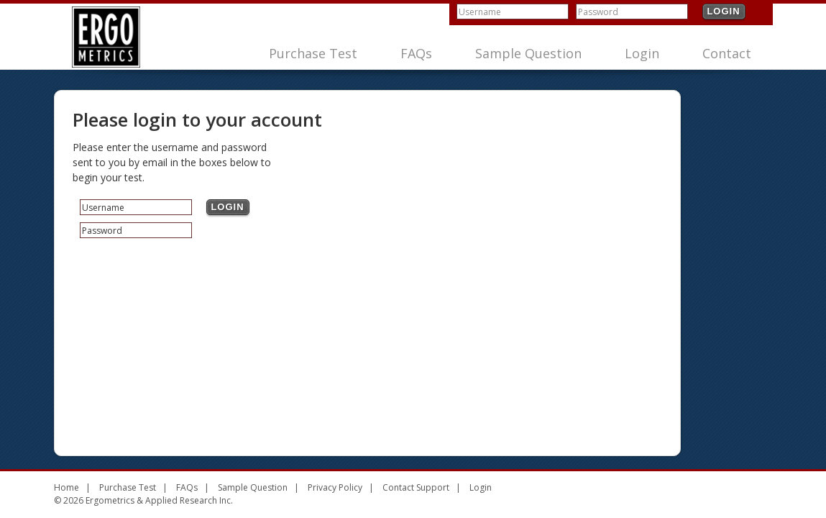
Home (66, 487)
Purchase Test (313, 53)
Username (480, 12)
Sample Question (528, 53)
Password (598, 12)
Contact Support (415, 487)
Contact (726, 53)
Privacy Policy (335, 487)
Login (723, 11)
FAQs (416, 53)
